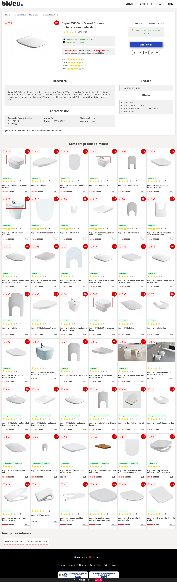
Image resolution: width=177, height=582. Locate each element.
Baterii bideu (146, 3)
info (26, 191)
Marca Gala (33, 15)
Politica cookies (110, 565)
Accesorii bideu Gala (50, 15)
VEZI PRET (146, 44)
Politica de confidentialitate (89, 565)
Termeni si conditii (66, 565)
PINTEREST (95, 557)
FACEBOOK (80, 557)
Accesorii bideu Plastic (38, 541)
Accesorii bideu (166, 3)
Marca (7, 15)
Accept (98, 579)
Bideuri (129, 3)
